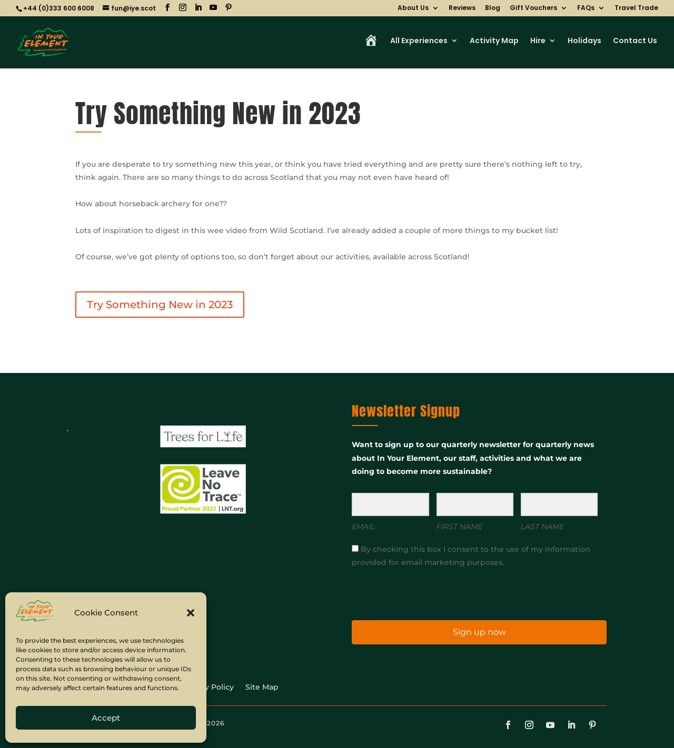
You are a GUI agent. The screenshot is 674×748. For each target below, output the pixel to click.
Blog (492, 8)
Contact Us (635, 41)
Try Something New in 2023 (160, 304)
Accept (106, 718)
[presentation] (416, 593)
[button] (190, 613)
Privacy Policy (208, 687)
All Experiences (419, 41)
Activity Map (494, 41)
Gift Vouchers (533, 8)
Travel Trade (636, 8)
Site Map (262, 687)
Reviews (462, 8)
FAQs (585, 8)
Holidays (584, 41)
